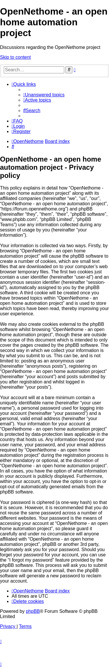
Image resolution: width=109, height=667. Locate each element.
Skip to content (15, 57)
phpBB (33, 611)
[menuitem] (44, 94)
